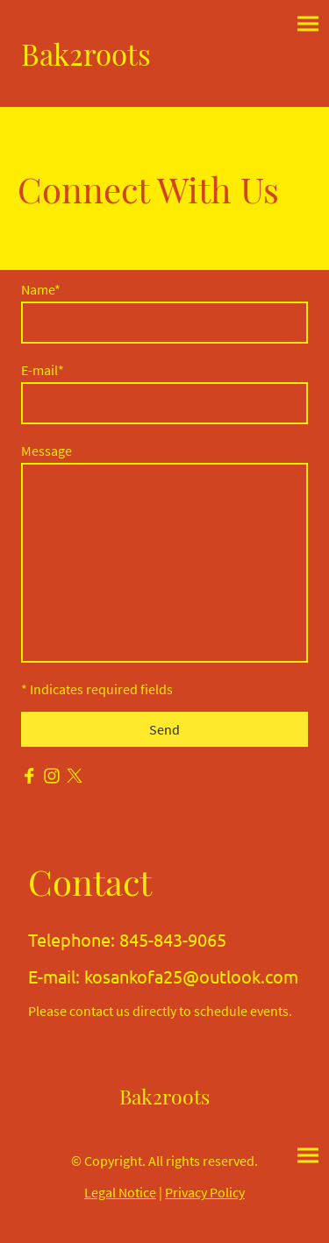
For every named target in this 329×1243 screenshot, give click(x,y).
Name (41, 289)
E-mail (42, 370)
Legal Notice (120, 1192)
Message (46, 450)
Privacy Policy (205, 1192)
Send (164, 729)
